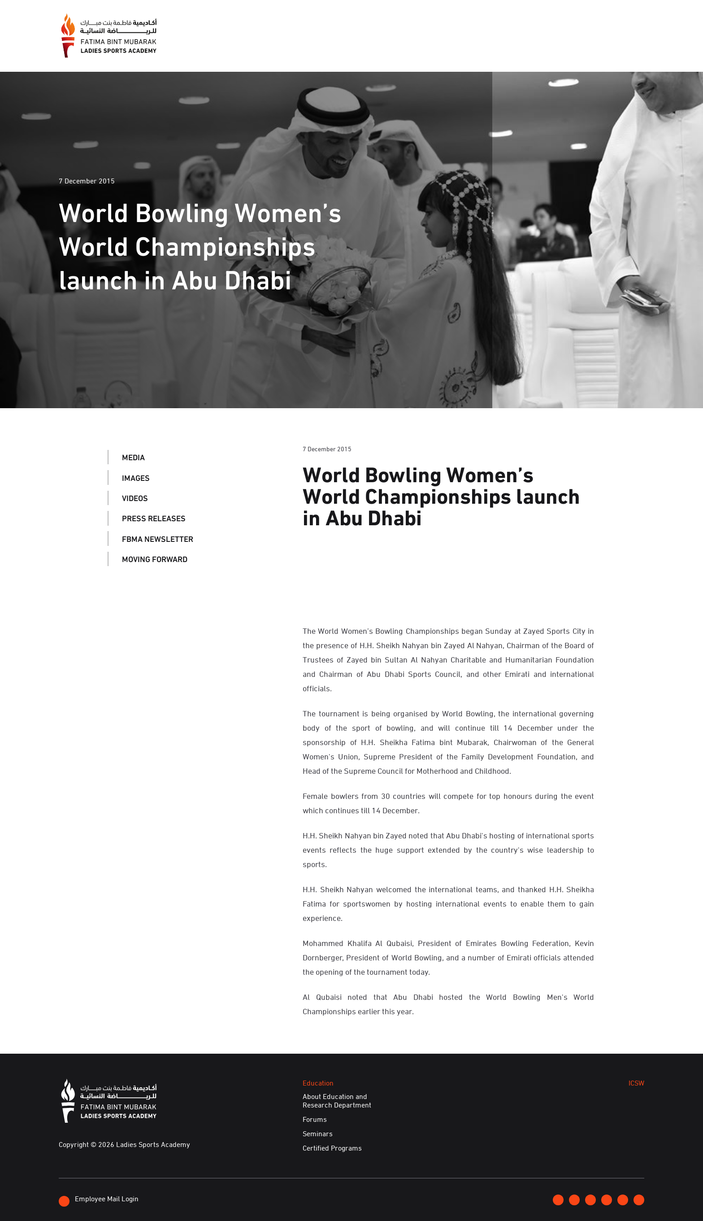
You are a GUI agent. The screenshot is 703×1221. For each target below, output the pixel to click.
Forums (315, 1119)
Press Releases (154, 518)
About (324, 46)
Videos (135, 498)
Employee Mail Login (99, 1200)
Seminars (318, 1133)
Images (136, 477)
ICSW (500, 46)
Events (405, 46)
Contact (581, 22)
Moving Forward (154, 559)
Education (455, 46)
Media (364, 46)
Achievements (553, 46)
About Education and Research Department (337, 1100)
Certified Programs (332, 1148)
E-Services (618, 46)
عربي (614, 22)
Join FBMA (536, 22)
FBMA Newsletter (157, 538)
